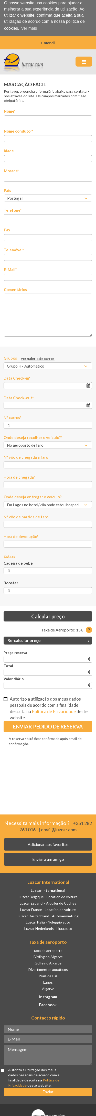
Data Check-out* (19, 397)
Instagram (48, 996)
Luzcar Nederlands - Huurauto (48, 928)
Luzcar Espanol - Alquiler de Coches (48, 903)
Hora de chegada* (19, 477)
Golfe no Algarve (48, 963)
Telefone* (13, 210)
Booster (11, 582)
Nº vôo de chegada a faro (26, 457)
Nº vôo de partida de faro (26, 516)
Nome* (10, 111)
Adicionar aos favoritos (48, 844)
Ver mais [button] (29, 28)
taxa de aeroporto (48, 950)
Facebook (48, 1004)
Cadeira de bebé (18, 563)
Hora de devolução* (21, 536)
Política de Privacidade (54, 711)
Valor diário (14, 678)
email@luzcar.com (59, 829)
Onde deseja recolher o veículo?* (33, 437)
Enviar (48, 1091)
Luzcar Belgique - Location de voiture (48, 896)
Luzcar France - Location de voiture (48, 909)
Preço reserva (15, 652)
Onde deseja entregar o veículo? (32, 496)
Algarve (48, 988)
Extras (9, 556)
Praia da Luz (48, 975)
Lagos (48, 982)
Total (8, 665)
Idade (9, 150)
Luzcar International (48, 890)
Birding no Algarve (48, 956)
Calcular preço (48, 616)
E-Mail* (10, 269)
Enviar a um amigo (48, 858)
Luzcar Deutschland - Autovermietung (48, 916)
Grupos (29, 358)
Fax (7, 229)
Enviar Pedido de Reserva (48, 726)
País (7, 190)
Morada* (11, 170)
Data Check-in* (17, 377)
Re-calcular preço (48, 640)
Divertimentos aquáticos (48, 969)
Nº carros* (13, 417)
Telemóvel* (14, 249)
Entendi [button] (48, 43)
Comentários (15, 289)
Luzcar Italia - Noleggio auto (48, 922)
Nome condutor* (19, 130)
